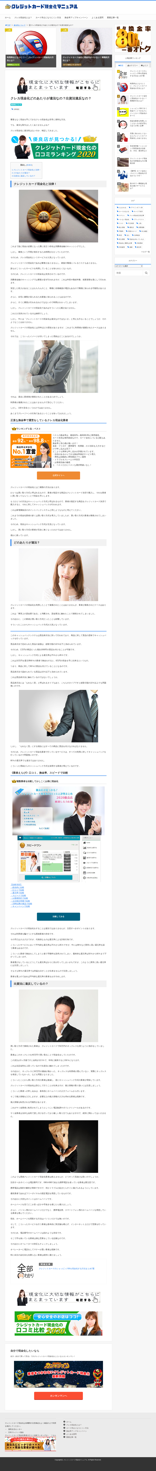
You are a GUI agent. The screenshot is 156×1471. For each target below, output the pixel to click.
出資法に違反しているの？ (23, 176)
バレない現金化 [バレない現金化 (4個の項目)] (124, 219)
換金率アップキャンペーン (76, 18)
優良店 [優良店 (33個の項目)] (131, 227)
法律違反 (16, 109)
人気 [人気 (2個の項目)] (139, 223)
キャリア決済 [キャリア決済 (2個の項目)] (138, 211)
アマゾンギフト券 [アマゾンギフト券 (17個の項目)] (137, 207)
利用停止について (13, 65)
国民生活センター (15, 1429)
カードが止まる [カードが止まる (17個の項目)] (124, 211)
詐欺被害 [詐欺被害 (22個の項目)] (122, 247)
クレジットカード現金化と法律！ (26, 170)
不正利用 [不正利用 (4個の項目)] (131, 223)
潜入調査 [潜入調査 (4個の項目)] (122, 239)
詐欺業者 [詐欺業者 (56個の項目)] (140, 243)
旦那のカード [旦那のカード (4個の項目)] (132, 231)
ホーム (8, 18)
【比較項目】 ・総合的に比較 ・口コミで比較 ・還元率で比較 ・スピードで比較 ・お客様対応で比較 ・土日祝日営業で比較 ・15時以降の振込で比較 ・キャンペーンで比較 (21, 895)
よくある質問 (97, 18)
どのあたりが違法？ (21, 173)
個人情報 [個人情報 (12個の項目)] (122, 227)
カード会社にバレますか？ (72, 65)
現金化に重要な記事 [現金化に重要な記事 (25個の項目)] (125, 243)
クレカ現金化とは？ (23, 18)
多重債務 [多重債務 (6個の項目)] (141, 227)
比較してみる (58, 916)
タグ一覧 (146, 252)
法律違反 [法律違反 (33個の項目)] (137, 235)
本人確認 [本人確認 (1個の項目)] (144, 231)
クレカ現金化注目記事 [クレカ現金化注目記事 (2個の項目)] (136, 215)
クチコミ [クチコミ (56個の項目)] (122, 215)
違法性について (20, 25)
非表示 (29, 165)
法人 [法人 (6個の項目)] (128, 235)
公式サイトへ (58, 475)
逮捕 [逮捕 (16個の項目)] (130, 247)
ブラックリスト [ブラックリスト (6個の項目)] (139, 219)
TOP (8, 25)
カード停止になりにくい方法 (48, 18)
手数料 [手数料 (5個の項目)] (121, 231)
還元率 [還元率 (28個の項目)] (139, 247)
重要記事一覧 (113, 18)
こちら (53, 1435)
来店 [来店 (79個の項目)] (120, 235)
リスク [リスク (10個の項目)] (121, 223)
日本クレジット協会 (16, 1432)
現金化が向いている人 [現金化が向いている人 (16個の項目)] (136, 239)
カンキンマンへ (58, 1395)
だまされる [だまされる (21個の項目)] (122, 207)
